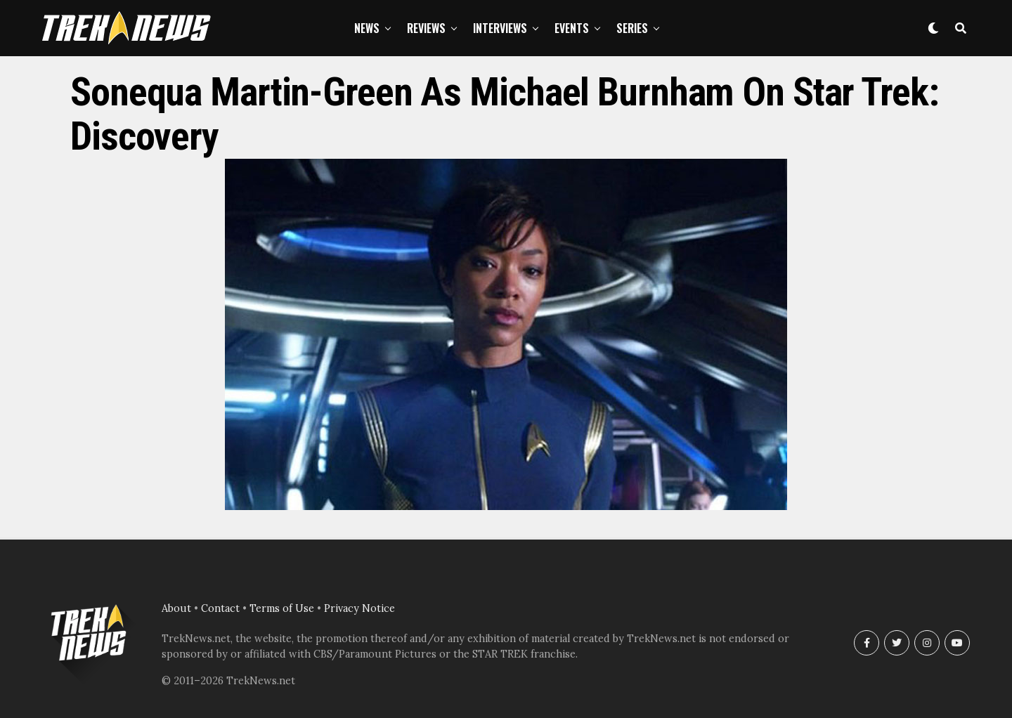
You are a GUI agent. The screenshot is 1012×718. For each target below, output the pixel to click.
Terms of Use (281, 608)
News (366, 28)
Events (571, 28)
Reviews (426, 28)
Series (632, 28)
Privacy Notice (359, 608)
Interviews (500, 28)
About (176, 608)
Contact (220, 608)
